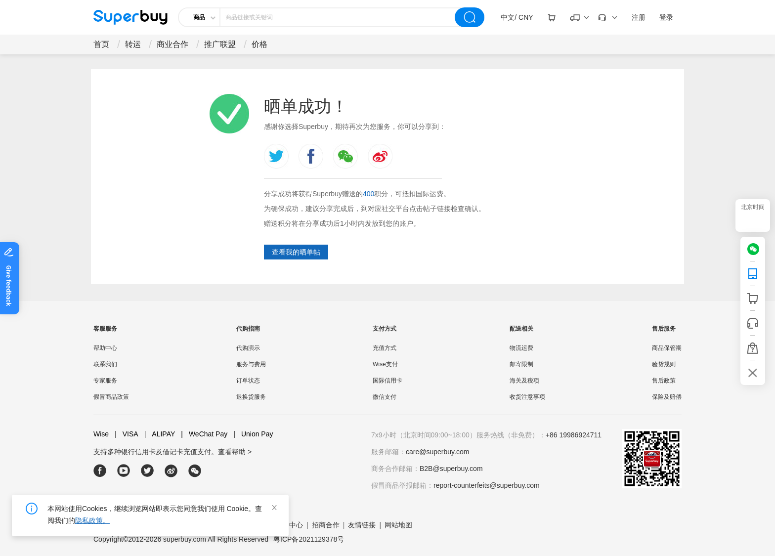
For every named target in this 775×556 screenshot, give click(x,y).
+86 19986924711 (574, 435)
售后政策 (664, 380)
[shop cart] (752, 298)
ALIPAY (159, 434)
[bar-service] (752, 323)
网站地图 (398, 525)
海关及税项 (524, 380)
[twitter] (147, 470)
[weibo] (171, 470)
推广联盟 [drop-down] (220, 44)
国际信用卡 (387, 380)
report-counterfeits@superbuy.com (486, 485)
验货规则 (664, 364)
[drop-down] (516, 17)
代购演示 (248, 347)
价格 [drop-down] (259, 44)
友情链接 (362, 525)
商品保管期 (667, 347)
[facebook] (100, 470)
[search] (469, 17)
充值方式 (384, 347)
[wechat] (756, 249)
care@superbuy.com (437, 452)
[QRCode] (752, 273)
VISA (126, 434)
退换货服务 (251, 396)
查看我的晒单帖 (296, 252)
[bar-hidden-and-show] (752, 372)
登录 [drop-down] (666, 17)
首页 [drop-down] (101, 44)
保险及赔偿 (667, 396)
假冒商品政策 (111, 396)
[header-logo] (130, 17)
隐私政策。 (92, 520)
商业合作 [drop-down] (172, 44)
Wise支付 (385, 364)
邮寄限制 (521, 364)
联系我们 (105, 364)
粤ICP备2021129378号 (308, 539)
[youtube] (123, 470)
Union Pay (253, 434)
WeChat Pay (204, 434)
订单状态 (248, 380)
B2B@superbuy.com (451, 468)
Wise (101, 434)
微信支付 (384, 396)
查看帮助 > (235, 452)
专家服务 (105, 380)
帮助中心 (105, 347)
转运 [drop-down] (133, 44)
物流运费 (521, 347)
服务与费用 (251, 364)
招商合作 (326, 525)
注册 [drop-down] (639, 17)
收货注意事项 (527, 396)
